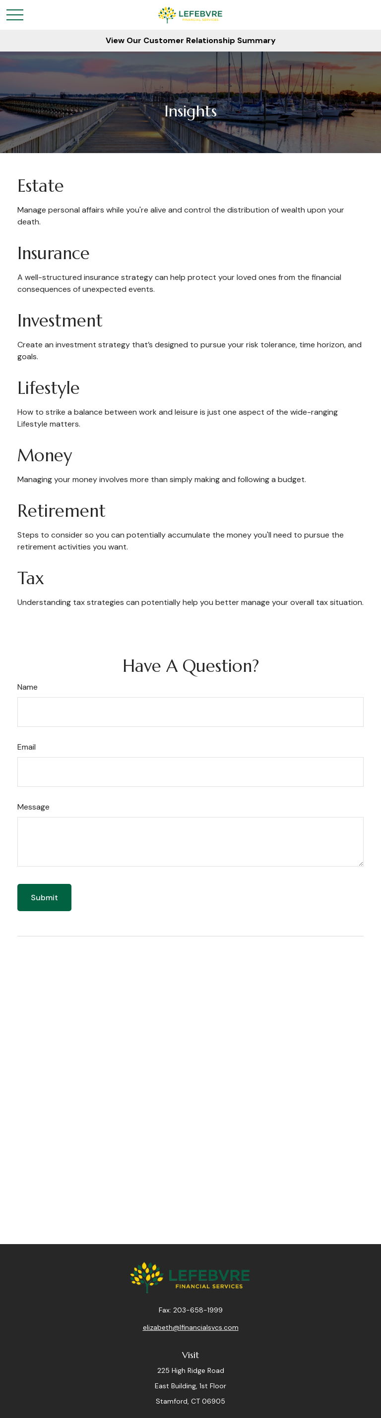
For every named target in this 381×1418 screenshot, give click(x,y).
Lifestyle (48, 388)
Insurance (53, 253)
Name (27, 687)
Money (44, 455)
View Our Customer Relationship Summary (191, 40)
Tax (30, 578)
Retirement (61, 511)
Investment (60, 320)
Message (33, 807)
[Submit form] (44, 897)
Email (26, 747)
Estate (40, 186)
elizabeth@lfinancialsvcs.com (191, 1327)
